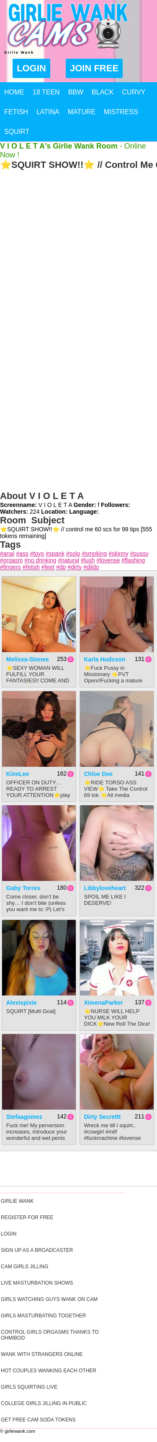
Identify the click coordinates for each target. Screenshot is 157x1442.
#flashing (133, 560)
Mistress (121, 111)
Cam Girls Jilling (24, 1267)
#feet (47, 567)
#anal (7, 553)
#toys (37, 553)
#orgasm (11, 560)
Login (31, 68)
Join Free (94, 68)
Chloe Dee (98, 774)
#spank (55, 553)
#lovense (108, 560)
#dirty (74, 567)
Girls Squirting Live (29, 1387)
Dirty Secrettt (102, 1116)
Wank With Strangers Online (42, 1354)
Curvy (134, 92)
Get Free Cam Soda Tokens (38, 1420)
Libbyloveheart (105, 888)
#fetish (31, 567)
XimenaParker (103, 1002)
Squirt (16, 131)
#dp (61, 567)
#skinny (118, 553)
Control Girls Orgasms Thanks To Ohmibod (50, 1335)
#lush (88, 560)
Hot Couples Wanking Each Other (48, 1371)
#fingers (10, 567)
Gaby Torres (23, 888)
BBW (75, 92)
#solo (73, 553)
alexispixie (21, 1002)
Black (102, 92)
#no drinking (40, 560)
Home (14, 92)
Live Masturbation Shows (37, 1283)
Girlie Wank (17, 1201)
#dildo (91, 567)
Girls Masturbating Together (43, 1316)
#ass (22, 553)
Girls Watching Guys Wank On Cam (49, 1299)
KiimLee (17, 774)
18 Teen (46, 92)
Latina (47, 111)
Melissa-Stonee (27, 659)
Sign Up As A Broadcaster (37, 1250)
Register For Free (27, 1217)
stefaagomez (24, 1116)
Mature (81, 111)
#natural (69, 560)
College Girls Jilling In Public (44, 1403)
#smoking (94, 553)
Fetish (16, 111)
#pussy (139, 553)
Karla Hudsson (105, 659)
